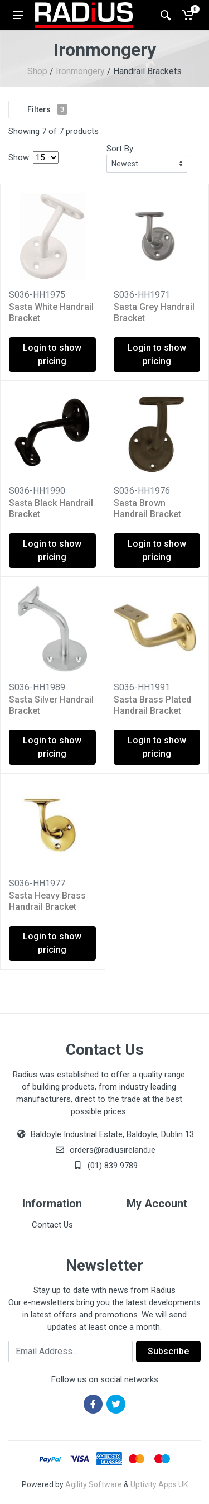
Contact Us (52, 1225)
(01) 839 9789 (105, 1166)
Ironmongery (80, 71)
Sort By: (120, 149)
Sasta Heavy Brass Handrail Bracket (47, 901)
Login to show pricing (52, 354)
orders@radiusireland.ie (112, 1150)
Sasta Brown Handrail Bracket (147, 508)
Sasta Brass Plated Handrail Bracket (152, 705)
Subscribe (168, 1351)
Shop (37, 71)
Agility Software (93, 1484)
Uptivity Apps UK (159, 1484)
